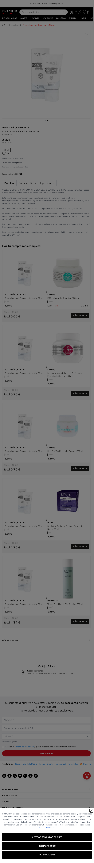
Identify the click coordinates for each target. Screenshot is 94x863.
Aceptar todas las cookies (47, 837)
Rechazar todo (47, 846)
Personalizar (47, 855)
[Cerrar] (91, 810)
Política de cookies (47, 827)
